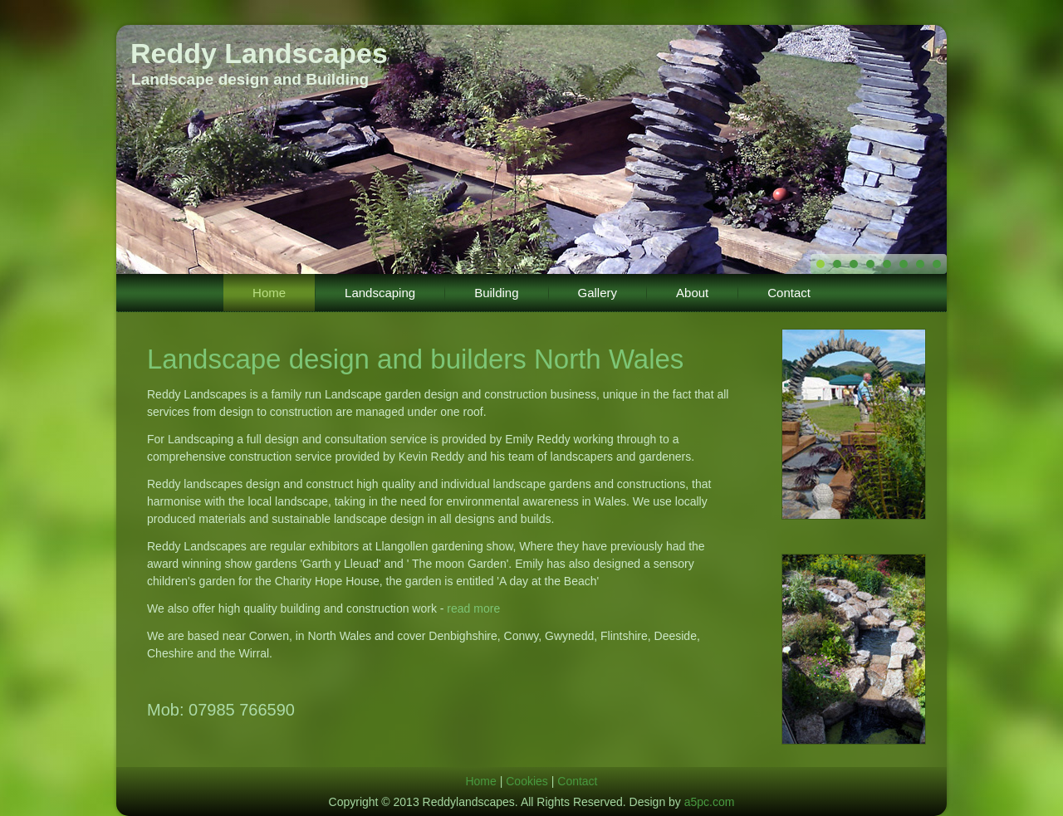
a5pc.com (709, 802)
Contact (789, 293)
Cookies (527, 781)
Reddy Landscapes (259, 53)
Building (496, 293)
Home (269, 293)
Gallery (598, 293)
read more (473, 608)
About (692, 293)
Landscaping (380, 293)
